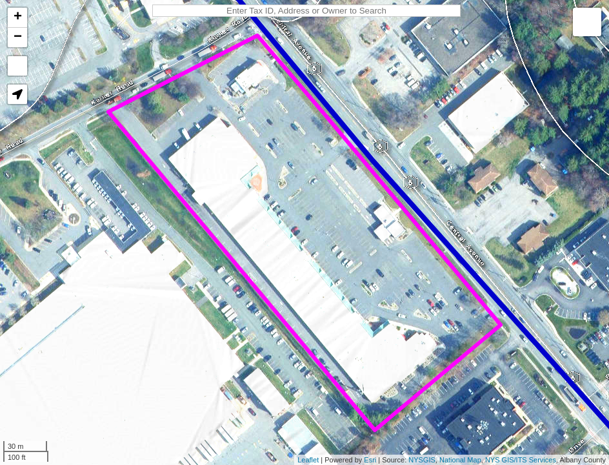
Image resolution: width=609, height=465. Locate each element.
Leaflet (308, 460)
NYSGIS (421, 460)
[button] (17, 94)
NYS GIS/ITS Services (520, 460)
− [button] (18, 37)
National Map (460, 460)
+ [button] (18, 17)
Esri (370, 460)
